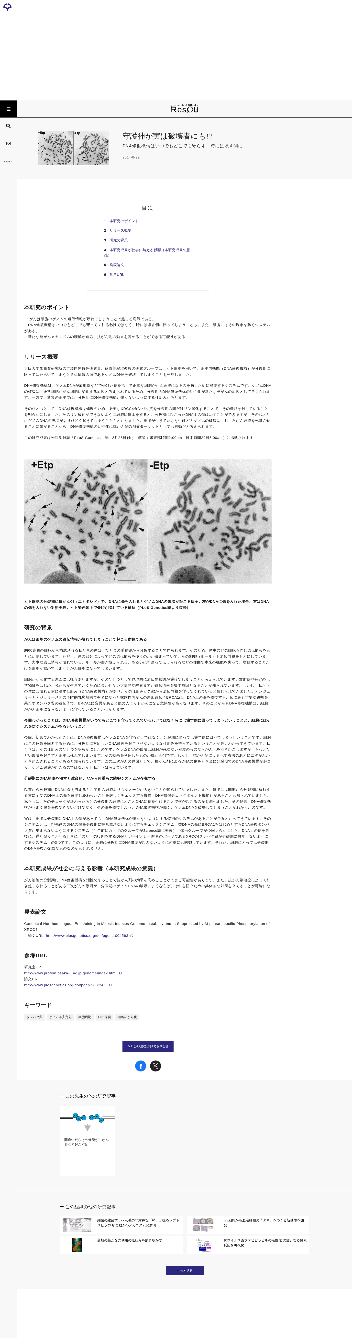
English (8, 161)
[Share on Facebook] (140, 1070)
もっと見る (185, 1270)
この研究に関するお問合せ (148, 1046)
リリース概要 (121, 230)
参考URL (117, 274)
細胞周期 (84, 1017)
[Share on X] (155, 1070)
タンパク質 (35, 1017)
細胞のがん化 (127, 1017)
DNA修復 (104, 1017)
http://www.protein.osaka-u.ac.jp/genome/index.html (70, 973)
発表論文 (117, 265)
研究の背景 (119, 240)
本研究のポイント (124, 221)
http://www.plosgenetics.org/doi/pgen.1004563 (87, 935)
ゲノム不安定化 (60, 1017)
